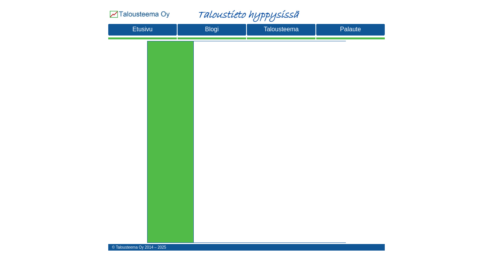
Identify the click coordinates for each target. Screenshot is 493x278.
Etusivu (142, 29)
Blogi (212, 29)
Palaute (350, 29)
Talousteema (281, 29)
